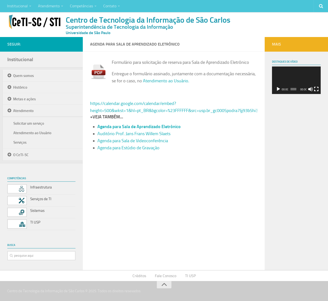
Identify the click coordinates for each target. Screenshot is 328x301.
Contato (109, 6)
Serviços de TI (40, 199)
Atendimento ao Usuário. (166, 81)
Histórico (20, 87)
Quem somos (23, 76)
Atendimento (49, 6)
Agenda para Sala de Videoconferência (132, 140)
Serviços (20, 142)
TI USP (35, 222)
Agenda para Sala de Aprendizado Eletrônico (139, 126)
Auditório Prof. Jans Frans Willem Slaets (133, 133)
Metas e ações (24, 99)
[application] (296, 80)
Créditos (139, 275)
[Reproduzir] (278, 89)
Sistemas (37, 210)
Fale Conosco (165, 275)
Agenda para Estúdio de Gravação (128, 147)
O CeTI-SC (20, 155)
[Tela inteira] (316, 89)
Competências (81, 6)
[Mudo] (310, 89)
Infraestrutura (41, 187)
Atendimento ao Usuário (32, 133)
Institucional (17, 6)
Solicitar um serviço (28, 123)
